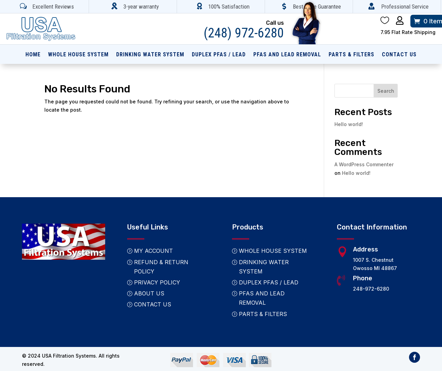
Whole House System (78, 55)
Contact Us (399, 55)
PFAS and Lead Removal (287, 55)
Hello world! (348, 124)
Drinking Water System (150, 55)
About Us (149, 293)
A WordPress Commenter (364, 164)
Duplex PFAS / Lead (219, 55)
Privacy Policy (157, 282)
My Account (153, 250)
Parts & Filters (351, 55)
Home (33, 55)
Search (385, 91)
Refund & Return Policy (161, 267)
